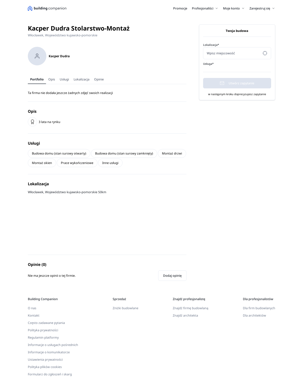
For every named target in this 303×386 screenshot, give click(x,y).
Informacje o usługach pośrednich (53, 345)
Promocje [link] (180, 8)
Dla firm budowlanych (259, 308)
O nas (32, 308)
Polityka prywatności (43, 330)
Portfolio (37, 79)
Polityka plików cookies (45, 367)
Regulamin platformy (43, 337)
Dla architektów (254, 315)
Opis (51, 79)
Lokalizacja (81, 79)
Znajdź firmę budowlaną (190, 308)
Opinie (99, 79)
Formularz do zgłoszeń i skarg (50, 374)
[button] (215, 8)
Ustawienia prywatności (45, 359)
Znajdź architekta (185, 315)
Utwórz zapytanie (237, 83)
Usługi (64, 79)
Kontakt (33, 315)
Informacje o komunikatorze (49, 352)
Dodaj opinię (172, 275)
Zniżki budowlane (125, 308)
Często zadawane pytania (46, 323)
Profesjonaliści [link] (202, 8)
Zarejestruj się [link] (259, 8)
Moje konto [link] (231, 8)
